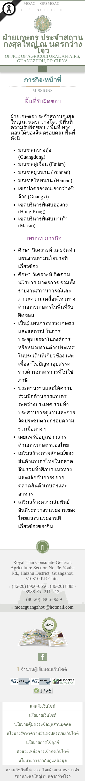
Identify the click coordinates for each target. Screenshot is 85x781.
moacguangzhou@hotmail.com (44, 607)
